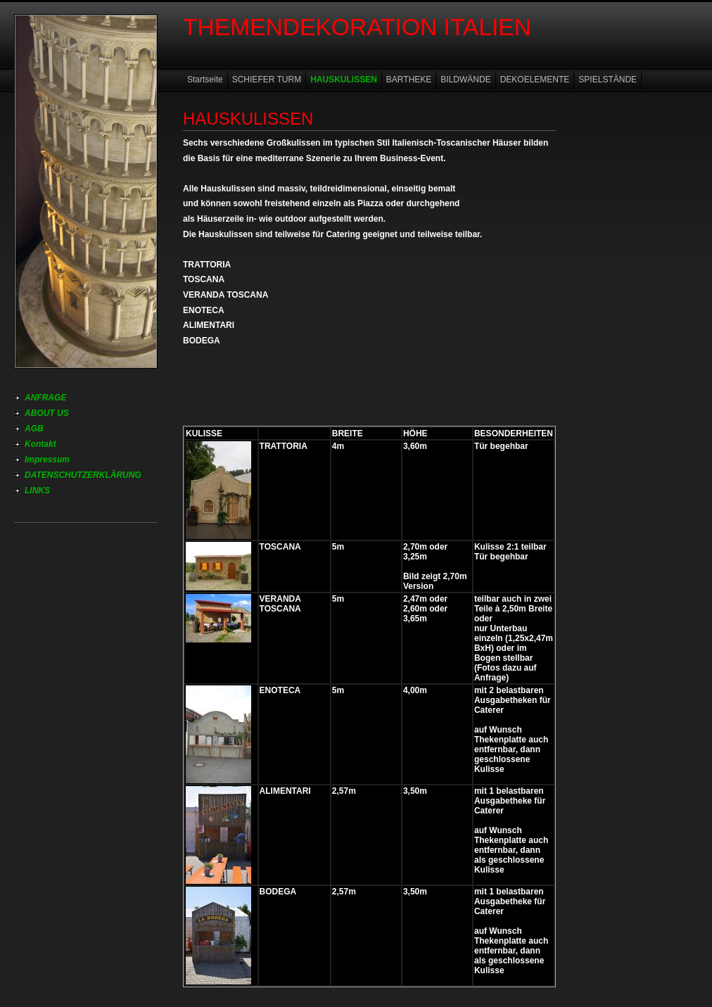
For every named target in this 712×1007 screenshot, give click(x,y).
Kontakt (40, 444)
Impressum (47, 459)
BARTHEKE (408, 79)
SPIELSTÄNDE (607, 79)
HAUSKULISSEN (343, 79)
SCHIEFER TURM (266, 79)
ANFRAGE (45, 398)
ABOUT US (47, 413)
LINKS (37, 490)
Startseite (205, 79)
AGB (34, 428)
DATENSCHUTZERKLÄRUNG (83, 475)
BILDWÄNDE (465, 79)
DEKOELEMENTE (535, 79)
